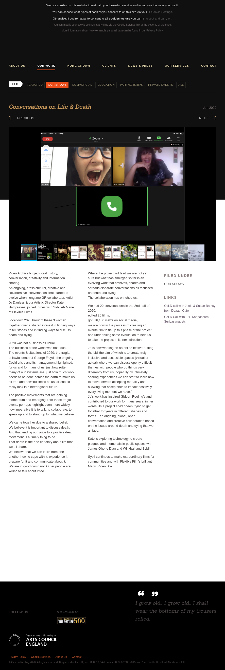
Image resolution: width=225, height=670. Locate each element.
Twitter (23, 620)
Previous (21, 117)
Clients (109, 64)
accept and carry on (157, 18)
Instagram (33, 620)
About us (17, 64)
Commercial (81, 83)
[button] (212, 131)
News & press (140, 64)
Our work (46, 64)
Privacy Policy (155, 30)
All (179, 83)
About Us (60, 656)
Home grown (78, 64)
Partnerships (130, 83)
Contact (208, 64)
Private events (158, 83)
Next (207, 117)
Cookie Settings (160, 11)
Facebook (12, 620)
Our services (177, 64)
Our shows (57, 83)
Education (104, 83)
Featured (34, 83)
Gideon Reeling (112, 48)
